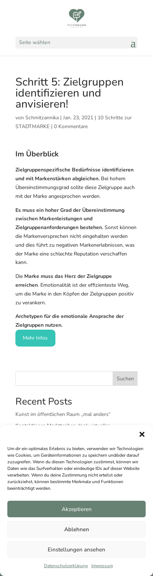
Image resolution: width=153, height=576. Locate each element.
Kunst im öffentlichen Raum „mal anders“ (63, 414)
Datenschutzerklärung (66, 566)
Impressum (102, 566)
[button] (142, 434)
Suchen (125, 378)
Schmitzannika (42, 117)
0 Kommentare (71, 126)
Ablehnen (76, 529)
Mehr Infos (35, 337)
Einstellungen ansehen (76, 549)
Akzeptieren (77, 509)
